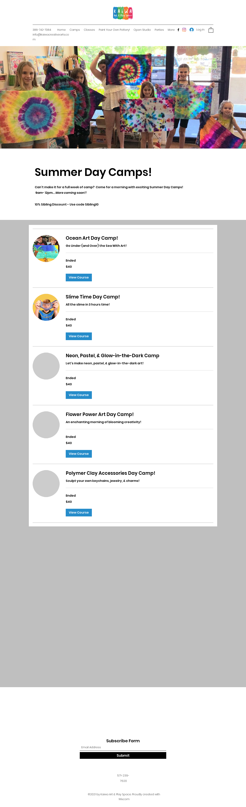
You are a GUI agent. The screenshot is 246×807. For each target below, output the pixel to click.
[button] (211, 30)
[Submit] (123, 755)
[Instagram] (184, 30)
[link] (139, 238)
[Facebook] (178, 30)
